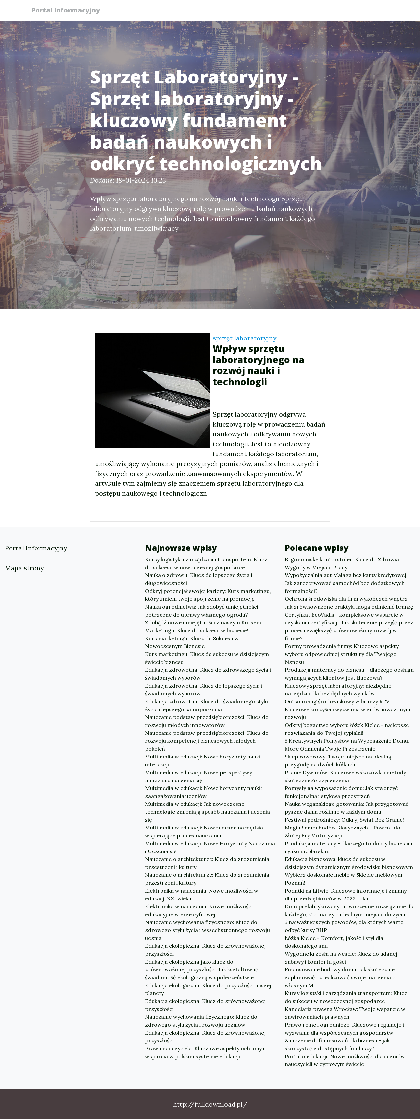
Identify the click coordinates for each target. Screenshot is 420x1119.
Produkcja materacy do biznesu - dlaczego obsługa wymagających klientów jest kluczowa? (349, 673)
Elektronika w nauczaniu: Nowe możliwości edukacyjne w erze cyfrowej (199, 910)
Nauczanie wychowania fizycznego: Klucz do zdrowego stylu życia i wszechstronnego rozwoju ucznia (207, 930)
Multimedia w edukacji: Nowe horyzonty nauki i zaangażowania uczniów (204, 792)
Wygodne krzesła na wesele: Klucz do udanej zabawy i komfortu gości (341, 957)
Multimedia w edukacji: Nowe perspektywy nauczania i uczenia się (198, 776)
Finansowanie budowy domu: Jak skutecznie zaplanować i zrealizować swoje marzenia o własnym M (340, 977)
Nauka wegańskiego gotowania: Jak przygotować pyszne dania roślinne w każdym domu (346, 808)
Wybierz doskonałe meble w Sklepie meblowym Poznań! (343, 879)
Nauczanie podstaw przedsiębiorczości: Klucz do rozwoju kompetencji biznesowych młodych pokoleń (207, 741)
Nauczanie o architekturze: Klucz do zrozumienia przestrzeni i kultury (207, 863)
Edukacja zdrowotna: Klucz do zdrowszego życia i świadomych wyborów (208, 673)
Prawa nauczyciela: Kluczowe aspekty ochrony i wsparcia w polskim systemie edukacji (204, 1052)
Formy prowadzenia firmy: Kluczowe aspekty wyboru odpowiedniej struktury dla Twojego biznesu (342, 654)
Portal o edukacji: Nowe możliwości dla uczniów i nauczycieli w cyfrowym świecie (346, 1060)
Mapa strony (24, 568)
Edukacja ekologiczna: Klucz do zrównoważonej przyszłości (205, 950)
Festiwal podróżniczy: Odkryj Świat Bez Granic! (344, 819)
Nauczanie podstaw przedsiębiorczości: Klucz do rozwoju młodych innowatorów (207, 721)
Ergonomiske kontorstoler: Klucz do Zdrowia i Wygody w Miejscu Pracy (343, 563)
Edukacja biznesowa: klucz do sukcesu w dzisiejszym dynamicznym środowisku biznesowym (349, 863)
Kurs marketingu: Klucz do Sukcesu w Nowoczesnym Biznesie (192, 642)
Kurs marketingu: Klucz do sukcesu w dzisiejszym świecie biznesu (207, 658)
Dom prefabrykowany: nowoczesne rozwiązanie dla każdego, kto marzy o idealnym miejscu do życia (350, 910)
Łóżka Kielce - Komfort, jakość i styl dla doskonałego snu (334, 942)
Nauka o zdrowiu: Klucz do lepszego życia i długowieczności (198, 579)
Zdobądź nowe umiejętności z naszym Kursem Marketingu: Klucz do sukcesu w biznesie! (203, 626)
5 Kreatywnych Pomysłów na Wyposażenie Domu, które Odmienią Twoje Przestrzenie (347, 744)
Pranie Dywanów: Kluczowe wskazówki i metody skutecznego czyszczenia (345, 776)
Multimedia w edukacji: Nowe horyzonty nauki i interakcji (204, 760)
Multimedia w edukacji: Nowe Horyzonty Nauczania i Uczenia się (210, 847)
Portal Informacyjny (68, 10)
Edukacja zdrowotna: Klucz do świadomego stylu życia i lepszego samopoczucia (206, 705)
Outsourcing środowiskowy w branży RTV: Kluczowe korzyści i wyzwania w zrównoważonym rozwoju (347, 709)
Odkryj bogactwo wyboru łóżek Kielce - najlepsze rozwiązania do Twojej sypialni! (347, 729)
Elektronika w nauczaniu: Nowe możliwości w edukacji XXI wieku (201, 894)
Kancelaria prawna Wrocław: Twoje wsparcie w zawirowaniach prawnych (345, 1013)
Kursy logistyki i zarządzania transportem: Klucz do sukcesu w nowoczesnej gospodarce (206, 563)
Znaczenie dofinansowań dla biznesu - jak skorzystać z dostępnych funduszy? (337, 1044)
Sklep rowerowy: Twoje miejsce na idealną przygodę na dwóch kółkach (338, 760)
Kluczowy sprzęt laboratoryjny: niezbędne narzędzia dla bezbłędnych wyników (338, 689)
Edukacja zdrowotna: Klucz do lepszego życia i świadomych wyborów (203, 689)
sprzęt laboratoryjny (245, 338)
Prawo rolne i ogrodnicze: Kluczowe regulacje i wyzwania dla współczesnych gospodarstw (344, 1028)
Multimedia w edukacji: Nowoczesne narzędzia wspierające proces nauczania (204, 831)
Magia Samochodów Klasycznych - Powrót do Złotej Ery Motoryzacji (342, 831)
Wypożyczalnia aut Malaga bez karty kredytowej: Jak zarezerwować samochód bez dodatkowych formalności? (346, 583)
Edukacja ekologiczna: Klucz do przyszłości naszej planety (208, 989)
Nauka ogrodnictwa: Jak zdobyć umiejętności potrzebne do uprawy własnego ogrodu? (201, 610)
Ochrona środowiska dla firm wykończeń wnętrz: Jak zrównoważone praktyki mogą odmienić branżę (349, 602)
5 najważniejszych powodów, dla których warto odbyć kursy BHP (344, 926)
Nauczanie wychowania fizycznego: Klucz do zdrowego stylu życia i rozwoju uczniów (201, 1021)
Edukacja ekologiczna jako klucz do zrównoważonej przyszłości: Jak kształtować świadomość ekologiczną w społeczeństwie (201, 969)
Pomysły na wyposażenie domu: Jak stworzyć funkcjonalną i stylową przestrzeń (341, 792)
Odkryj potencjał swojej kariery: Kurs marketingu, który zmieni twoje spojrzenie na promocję (208, 595)
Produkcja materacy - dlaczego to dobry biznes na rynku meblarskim (348, 847)
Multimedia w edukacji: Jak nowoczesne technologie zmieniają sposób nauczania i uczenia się (207, 812)
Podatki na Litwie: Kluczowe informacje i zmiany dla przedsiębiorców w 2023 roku (346, 894)
